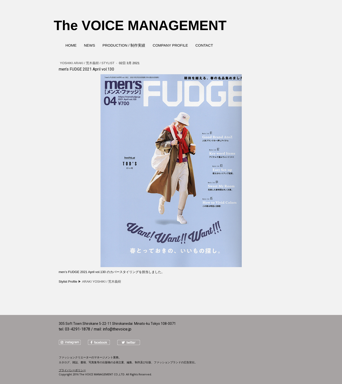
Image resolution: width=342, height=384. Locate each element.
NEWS (89, 45)
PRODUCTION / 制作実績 (123, 45)
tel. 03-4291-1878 (74, 329)
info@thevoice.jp (117, 329)
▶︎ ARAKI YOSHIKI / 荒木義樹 (99, 281)
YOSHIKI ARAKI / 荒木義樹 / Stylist (87, 63)
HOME (71, 45)
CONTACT (204, 45)
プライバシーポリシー (72, 370)
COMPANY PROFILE (170, 45)
